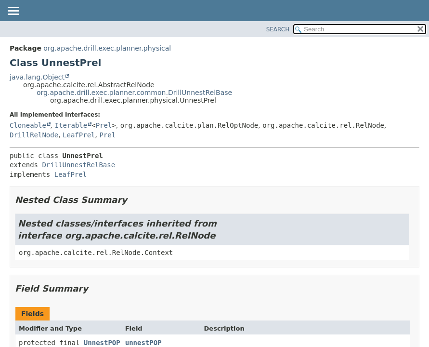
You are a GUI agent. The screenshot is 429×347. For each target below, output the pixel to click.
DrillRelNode (34, 135)
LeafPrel (79, 135)
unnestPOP (143, 343)
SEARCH (278, 29)
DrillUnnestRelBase (78, 165)
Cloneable (28, 125)
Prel (104, 125)
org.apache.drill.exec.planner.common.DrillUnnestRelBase (134, 92)
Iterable (71, 125)
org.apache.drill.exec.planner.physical (107, 48)
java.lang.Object (37, 77)
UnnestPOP (102, 343)
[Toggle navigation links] (13, 11)
